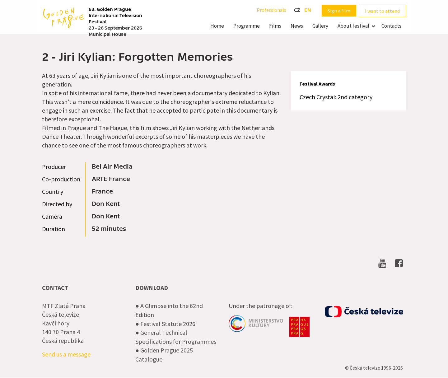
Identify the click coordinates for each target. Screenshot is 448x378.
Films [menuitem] (275, 25)
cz (297, 10)
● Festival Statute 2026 (165, 324)
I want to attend (382, 11)
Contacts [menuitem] (391, 25)
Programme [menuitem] (246, 25)
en (307, 10)
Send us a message (66, 354)
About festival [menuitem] (353, 25)
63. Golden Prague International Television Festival (115, 16)
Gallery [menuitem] (320, 25)
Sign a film (339, 10)
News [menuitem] (297, 25)
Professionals (271, 10)
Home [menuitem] (217, 25)
